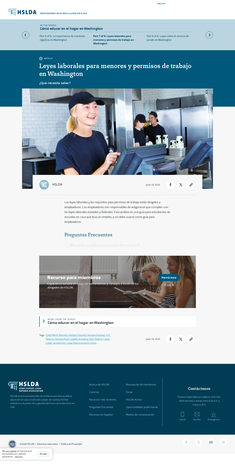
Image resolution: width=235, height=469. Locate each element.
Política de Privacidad (71, 443)
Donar (129, 392)
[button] (170, 185)
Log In (170, 284)
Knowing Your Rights (90, 339)
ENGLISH (161, 3)
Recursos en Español (101, 414)
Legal (106, 339)
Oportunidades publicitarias (142, 407)
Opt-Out (19, 456)
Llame (182, 416)
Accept (43, 453)
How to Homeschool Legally (62, 339)
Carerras (94, 392)
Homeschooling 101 (98, 335)
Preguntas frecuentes (101, 407)
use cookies (11, 451)
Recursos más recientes (102, 399)
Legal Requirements (78, 343)
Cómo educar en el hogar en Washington (81, 322)
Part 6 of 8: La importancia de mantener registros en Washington (62, 37)
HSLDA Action (134, 399)
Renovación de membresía (141, 384)
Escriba (196, 416)
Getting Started (77, 335)
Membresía (168, 277)
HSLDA (57, 184)
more (93, 343)
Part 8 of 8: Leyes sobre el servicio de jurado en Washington (168, 37)
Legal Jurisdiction (56, 343)
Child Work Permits (56, 335)
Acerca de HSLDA (99, 384)
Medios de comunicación (140, 414)
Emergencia (213, 416)
